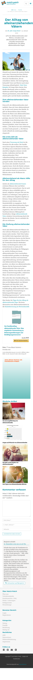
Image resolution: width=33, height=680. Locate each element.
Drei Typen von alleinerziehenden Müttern (14, 484)
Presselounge (7, 605)
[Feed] (15, 650)
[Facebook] (4, 650)
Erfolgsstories (7, 603)
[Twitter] (7, 650)
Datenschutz (7, 637)
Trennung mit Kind (16, 142)
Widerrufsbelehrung (9, 639)
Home (14, 10)
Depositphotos (22, 664)
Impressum (6, 641)
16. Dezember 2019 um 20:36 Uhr (15, 544)
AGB (4, 635)
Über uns (6, 594)
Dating (5, 623)
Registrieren (7, 615)
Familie (20, 10)
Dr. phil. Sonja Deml (14, 31)
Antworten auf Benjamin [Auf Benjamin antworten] (14, 583)
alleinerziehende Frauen (18, 184)
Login (4, 613)
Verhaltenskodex (8, 596)
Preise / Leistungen (9, 600)
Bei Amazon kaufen (22, 340)
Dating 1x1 (6, 630)
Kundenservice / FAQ (9, 598)
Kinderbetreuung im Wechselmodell (17, 306)
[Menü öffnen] (31, 4)
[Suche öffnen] (26, 4)
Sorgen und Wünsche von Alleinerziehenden (15, 442)
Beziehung (6, 627)
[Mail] (11, 650)
